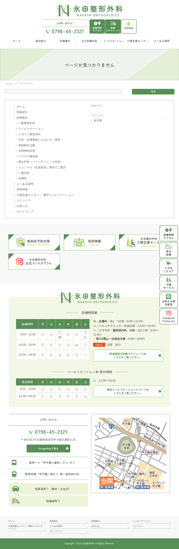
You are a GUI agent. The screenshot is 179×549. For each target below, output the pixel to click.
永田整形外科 (88, 543)
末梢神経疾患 (26, 150)
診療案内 (22, 117)
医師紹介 (22, 112)
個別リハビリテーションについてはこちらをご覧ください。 (128, 391)
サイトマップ (25, 211)
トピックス (24, 200)
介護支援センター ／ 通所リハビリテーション (45, 194)
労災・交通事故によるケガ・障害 (39, 139)
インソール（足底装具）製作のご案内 (42, 167)
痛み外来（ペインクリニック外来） (40, 161)
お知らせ (22, 206)
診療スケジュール (113, 29)
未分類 (98, 120)
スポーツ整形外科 (29, 134)
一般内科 (24, 172)
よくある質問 (25, 183)
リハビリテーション (31, 128)
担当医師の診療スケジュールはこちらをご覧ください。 (127, 355)
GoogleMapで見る (48, 448)
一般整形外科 (26, 123)
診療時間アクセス (97, 29)
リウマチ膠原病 (28, 156)
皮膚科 (22, 178)
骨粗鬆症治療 (26, 145)
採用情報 (128, 28)
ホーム (21, 106)
